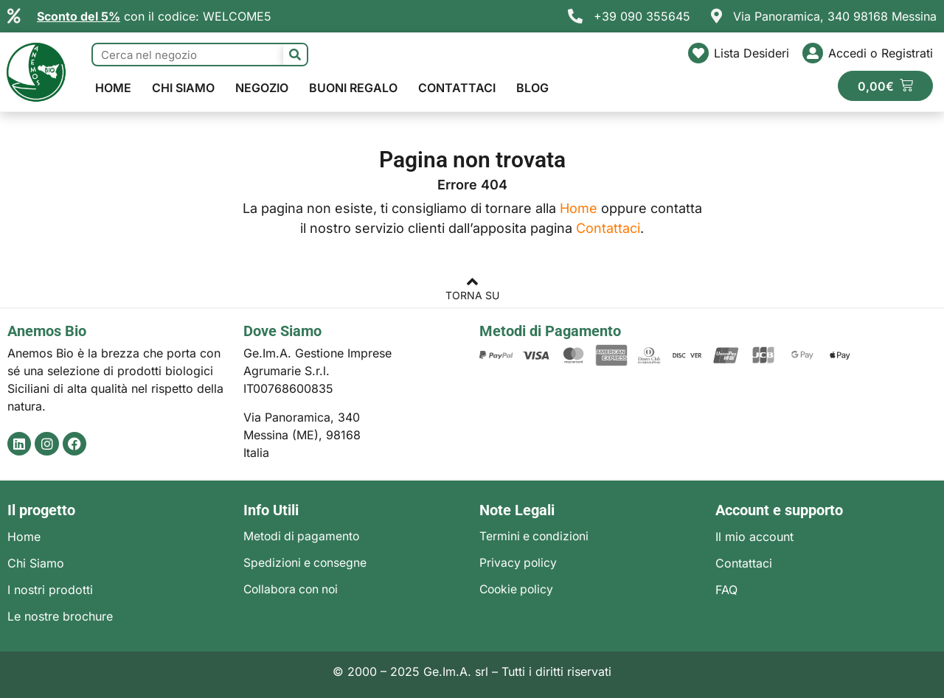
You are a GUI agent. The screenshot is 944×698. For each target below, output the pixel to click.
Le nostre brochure (60, 616)
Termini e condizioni (535, 536)
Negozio (261, 87)
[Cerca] (295, 54)
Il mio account (754, 536)
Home (113, 87)
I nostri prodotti (50, 589)
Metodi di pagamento (302, 536)
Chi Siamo (183, 87)
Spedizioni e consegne (306, 563)
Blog (532, 87)
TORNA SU (472, 295)
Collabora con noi (293, 589)
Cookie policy (518, 589)
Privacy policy (518, 563)
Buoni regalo (353, 87)
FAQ (726, 589)
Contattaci (457, 87)
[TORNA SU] (472, 283)
